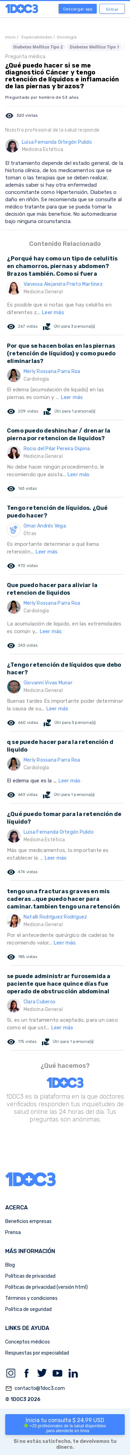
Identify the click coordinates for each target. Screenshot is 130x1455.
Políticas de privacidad (30, 1276)
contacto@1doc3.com (35, 1388)
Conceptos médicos (27, 1342)
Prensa (13, 1232)
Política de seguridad (28, 1309)
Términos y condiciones (31, 1298)
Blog (10, 1265)
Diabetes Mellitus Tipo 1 (94, 47)
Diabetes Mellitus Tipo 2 (38, 47)
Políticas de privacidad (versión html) (46, 1287)
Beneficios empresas (28, 1221)
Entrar (112, 9)
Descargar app (78, 9)
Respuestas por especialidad (37, 1353)
